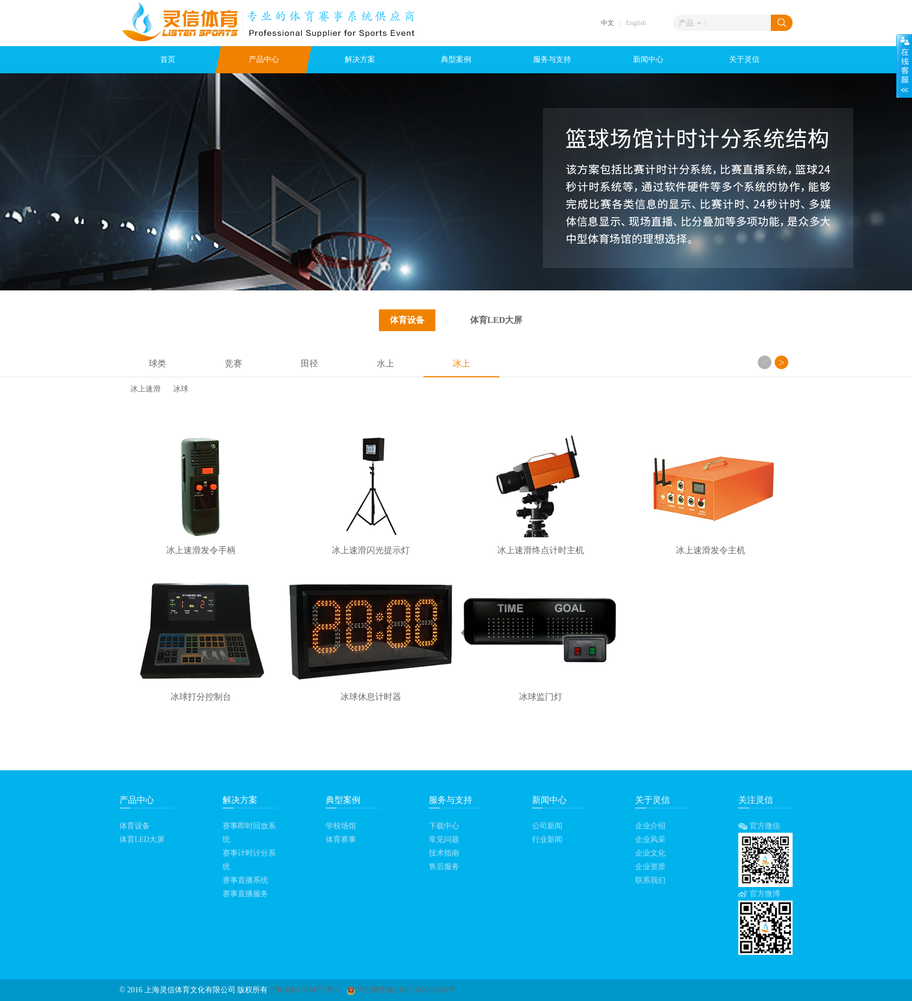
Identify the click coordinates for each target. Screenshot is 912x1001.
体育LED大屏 (496, 320)
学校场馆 (341, 826)
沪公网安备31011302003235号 (401, 990)
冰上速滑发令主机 (710, 550)
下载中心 (444, 826)
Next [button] (781, 362)
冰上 (461, 363)
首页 (167, 59)
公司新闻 (547, 826)
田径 (309, 363)
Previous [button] (764, 362)
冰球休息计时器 (370, 696)
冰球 (180, 389)
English (636, 23)
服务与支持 (552, 59)
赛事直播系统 (245, 880)
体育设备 (407, 320)
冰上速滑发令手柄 (201, 550)
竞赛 (233, 363)
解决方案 (360, 59)
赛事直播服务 (245, 894)
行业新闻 (547, 839)
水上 (385, 363)
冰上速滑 (145, 389)
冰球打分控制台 (200, 696)
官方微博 (759, 894)
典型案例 (456, 59)
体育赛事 (341, 839)
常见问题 (444, 839)
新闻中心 (648, 59)
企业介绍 (650, 826)
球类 (157, 363)
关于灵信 (744, 59)
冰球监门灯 (540, 696)
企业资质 (650, 867)
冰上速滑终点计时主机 (540, 550)
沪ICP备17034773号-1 (305, 990)
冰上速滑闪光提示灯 (371, 550)
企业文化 (650, 853)
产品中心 (264, 59)
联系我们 (650, 880)
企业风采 (650, 839)
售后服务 (444, 867)
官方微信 (759, 826)
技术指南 (444, 853)
